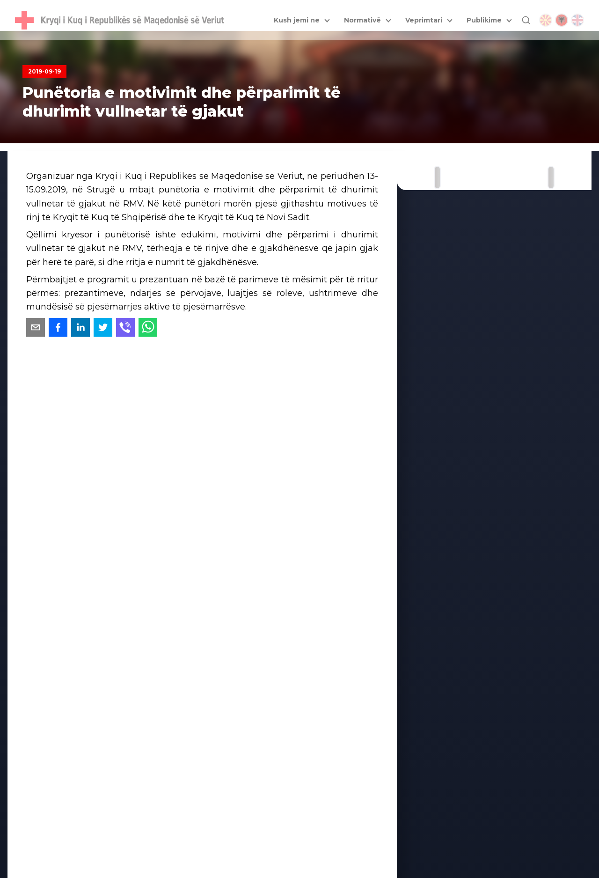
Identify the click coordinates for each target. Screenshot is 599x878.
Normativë (362, 20)
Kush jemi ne (297, 20)
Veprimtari (423, 20)
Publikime (484, 20)
